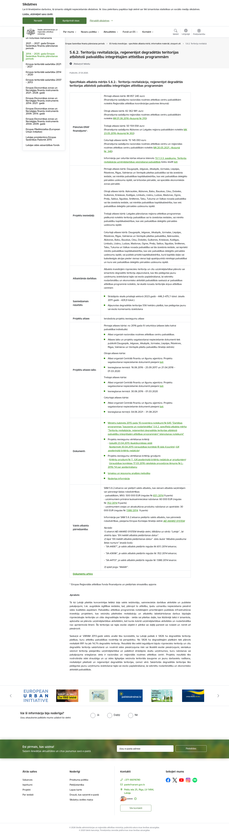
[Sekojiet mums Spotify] (194, 780)
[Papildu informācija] (135, 799)
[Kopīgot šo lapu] (199, 59)
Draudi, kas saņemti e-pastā (84, 794)
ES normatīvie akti (35, 57)
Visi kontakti (136, 808)
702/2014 (112, 502)
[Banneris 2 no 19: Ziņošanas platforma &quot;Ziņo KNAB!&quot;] (67, 695)
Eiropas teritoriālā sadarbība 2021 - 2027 (43, 98)
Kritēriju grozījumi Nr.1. (147, 459)
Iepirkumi (27, 784)
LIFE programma (35, 63)
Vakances (27, 779)
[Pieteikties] (191, 748)
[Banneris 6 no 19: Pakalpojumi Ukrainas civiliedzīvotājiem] (193, 695)
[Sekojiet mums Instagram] (188, 780)
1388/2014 (132, 510)
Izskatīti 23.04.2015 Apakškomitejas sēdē (130, 443)
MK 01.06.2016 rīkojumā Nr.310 (129, 118)
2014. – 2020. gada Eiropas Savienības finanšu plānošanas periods (42, 89)
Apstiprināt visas (70, 20)
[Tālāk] (218, 696)
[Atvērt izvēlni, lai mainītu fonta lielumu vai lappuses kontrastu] (199, 32)
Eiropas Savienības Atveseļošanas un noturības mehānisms (43, 70)
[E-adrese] (126, 798)
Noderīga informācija (119, 478)
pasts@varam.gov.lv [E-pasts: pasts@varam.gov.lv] (134, 784)
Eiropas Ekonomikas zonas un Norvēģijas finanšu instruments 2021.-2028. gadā (42, 123)
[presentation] (26, 728)
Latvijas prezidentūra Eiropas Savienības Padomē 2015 (41, 171)
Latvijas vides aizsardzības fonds (43, 178)
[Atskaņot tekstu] (82, 64)
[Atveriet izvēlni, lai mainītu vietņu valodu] (186, 32)
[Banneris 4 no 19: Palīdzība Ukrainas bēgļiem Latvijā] (130, 695)
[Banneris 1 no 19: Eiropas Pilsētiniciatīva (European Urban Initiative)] (36, 695)
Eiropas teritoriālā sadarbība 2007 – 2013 (44, 114)
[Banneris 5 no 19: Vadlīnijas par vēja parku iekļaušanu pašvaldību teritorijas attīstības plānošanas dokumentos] (161, 695)
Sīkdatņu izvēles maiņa (81, 799)
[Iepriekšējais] (10, 696)
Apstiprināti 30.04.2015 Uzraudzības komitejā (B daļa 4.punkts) (142, 446)
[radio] (94, 715)
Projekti (26, 789)
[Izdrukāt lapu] (199, 51)
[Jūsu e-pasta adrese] (145, 748)
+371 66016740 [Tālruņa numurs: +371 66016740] (132, 779)
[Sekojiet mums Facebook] (168, 780)
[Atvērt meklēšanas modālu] (175, 32)
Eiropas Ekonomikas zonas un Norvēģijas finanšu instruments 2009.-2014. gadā (42, 144)
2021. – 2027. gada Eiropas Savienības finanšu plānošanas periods (42, 79)
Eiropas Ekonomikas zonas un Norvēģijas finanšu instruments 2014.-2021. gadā (42, 134)
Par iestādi (28, 794)
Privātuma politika (79, 779)
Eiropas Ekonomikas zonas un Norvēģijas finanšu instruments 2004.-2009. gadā (42, 155)
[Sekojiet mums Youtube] (181, 780)
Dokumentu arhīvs (83, 573)
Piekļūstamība (77, 784)
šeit (175, 161)
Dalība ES (31, 52)
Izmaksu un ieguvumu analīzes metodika (129, 473)
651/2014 (158, 495)
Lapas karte (76, 789)
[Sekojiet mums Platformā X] (174, 780)
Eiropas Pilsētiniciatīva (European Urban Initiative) (43, 163)
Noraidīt (38, 20)
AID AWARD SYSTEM (174, 520)
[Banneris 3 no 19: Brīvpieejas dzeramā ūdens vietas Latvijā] (98, 695)
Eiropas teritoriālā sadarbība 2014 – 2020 (43, 106)
